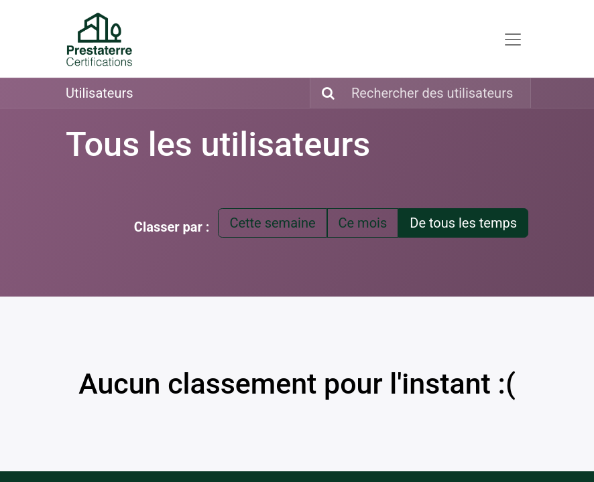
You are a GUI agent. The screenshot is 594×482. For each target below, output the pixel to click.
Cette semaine (272, 223)
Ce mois (363, 223)
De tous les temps (463, 223)
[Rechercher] (324, 93)
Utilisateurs (99, 93)
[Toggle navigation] (512, 39)
